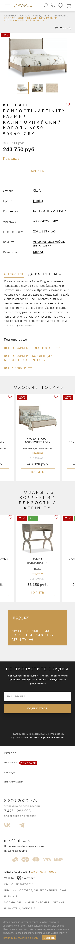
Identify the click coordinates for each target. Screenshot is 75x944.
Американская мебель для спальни (49, 243)
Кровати (59, 15)
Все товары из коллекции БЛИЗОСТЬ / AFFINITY (28, 358)
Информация (14, 781)
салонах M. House (43, 871)
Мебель (38, 251)
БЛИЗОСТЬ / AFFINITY (50, 211)
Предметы (43, 15)
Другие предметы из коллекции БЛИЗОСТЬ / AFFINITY (32, 635)
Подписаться (37, 708)
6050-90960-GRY (45, 221)
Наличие (20, 763)
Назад (65, 27)
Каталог (26, 15)
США (37, 190)
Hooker (38, 200)
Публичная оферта (15, 850)
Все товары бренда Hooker (32, 348)
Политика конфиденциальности (24, 846)
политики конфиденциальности (45, 737)
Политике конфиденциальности (20, 938)
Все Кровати (18, 368)
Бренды (9, 772)
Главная (10, 15)
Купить (37, 472)
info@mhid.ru (17, 840)
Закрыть (49, 937)
